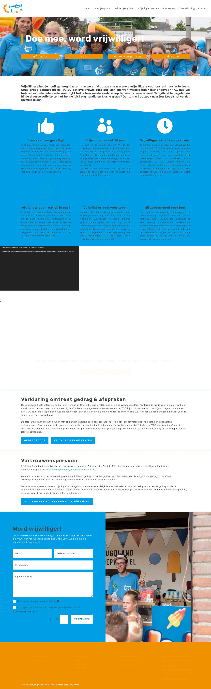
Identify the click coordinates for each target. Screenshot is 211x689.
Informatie (40, 56)
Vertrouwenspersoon (127, 56)
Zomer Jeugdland (101, 8)
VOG (84, 56)
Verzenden (82, 619)
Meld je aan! (170, 56)
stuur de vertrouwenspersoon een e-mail (57, 501)
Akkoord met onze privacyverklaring (36, 601)
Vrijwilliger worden (148, 8)
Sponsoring (169, 8)
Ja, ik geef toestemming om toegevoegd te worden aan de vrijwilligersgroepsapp (47, 609)
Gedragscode (34, 440)
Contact (202, 8)
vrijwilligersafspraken (73, 440)
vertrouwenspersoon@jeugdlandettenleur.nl (70, 469)
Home (85, 8)
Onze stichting (187, 8)
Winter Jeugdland (124, 8)
